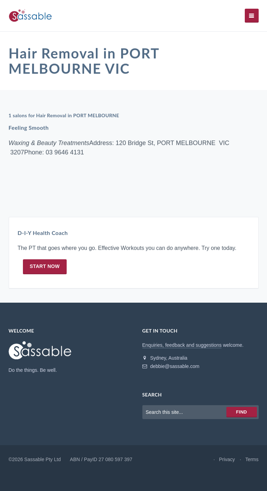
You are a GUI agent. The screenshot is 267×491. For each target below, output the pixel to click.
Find (241, 412)
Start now (45, 266)
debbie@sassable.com (171, 366)
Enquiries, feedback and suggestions (182, 345)
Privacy (227, 459)
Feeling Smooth (29, 127)
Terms (251, 459)
